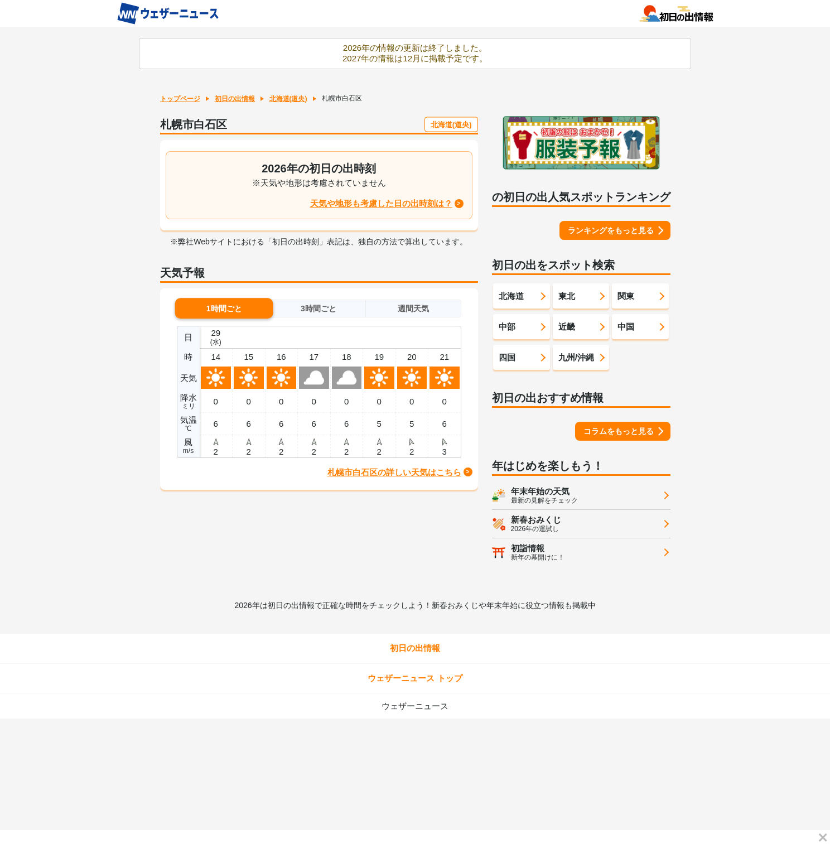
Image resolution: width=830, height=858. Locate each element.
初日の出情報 (235, 99)
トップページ (180, 99)
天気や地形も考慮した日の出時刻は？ (381, 203)
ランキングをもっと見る (611, 230)
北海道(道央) (288, 99)
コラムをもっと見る (618, 431)
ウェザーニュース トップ (415, 678)
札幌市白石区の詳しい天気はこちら (394, 472)
